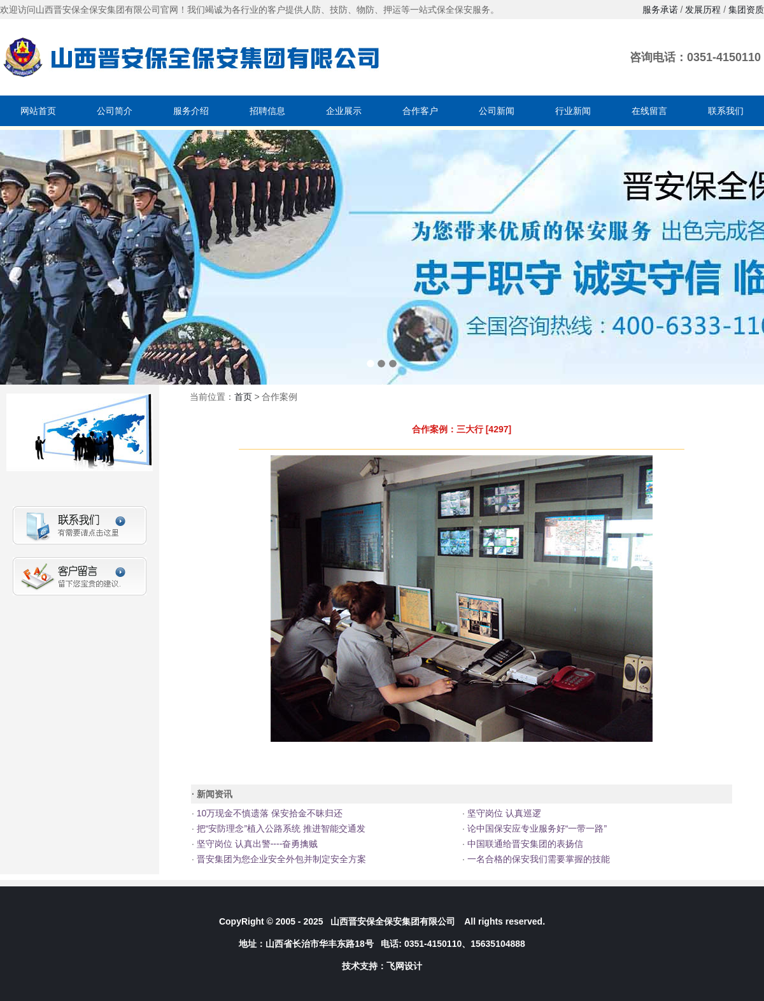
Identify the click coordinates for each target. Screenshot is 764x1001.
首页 (243, 397)
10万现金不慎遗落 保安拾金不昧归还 (268, 813)
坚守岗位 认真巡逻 (503, 813)
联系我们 (726, 111)
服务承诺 (660, 9)
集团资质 (746, 9)
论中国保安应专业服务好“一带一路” (536, 828)
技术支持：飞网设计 (382, 966)
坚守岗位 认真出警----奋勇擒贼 (256, 844)
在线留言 (649, 111)
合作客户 (420, 111)
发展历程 (703, 9)
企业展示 (344, 111)
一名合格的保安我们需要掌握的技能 (537, 859)
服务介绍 (191, 111)
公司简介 (114, 111)
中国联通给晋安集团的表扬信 (524, 844)
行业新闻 (573, 111)
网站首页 (38, 111)
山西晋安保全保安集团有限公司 (392, 921)
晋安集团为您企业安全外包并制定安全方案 (280, 859)
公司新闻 (496, 111)
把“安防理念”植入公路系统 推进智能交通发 (279, 828)
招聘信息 (267, 111)
